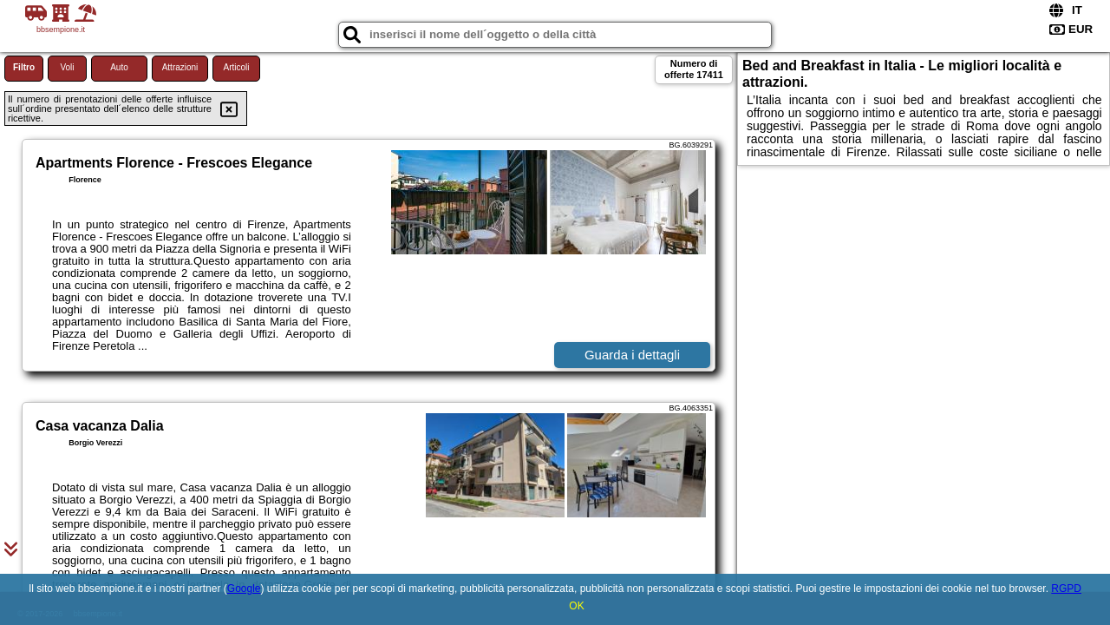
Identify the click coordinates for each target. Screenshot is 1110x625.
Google (244, 588)
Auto (119, 67)
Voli (67, 67)
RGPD (1066, 588)
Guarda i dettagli (632, 354)
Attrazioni (180, 67)
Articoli (236, 67)
